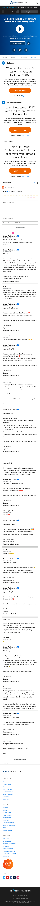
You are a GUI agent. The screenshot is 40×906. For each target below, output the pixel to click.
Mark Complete (17, 43)
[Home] (18, 4)
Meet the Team (7, 812)
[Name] (20, 218)
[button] (37, 2)
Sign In (8, 191)
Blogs (4, 827)
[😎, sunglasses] (16, 196)
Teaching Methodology (9, 851)
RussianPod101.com (23, 895)
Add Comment (20, 227)
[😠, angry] (19, 196)
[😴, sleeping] (36, 196)
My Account (6, 846)
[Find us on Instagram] (17, 877)
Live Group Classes (8, 791)
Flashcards (6, 786)
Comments (33, 57)
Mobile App (6, 799)
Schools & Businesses (9, 825)
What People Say (7, 815)
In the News (6, 820)
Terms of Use (24, 898)
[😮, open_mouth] (28, 198)
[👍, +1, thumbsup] (36, 198)
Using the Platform (8, 848)
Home (4, 782)
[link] (17, 11)
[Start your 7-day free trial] (8, 864)
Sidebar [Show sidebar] (29, 11)
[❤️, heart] (34, 198)
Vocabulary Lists (7, 789)
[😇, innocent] (34, 196)
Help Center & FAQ (8, 838)
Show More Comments (20, 759)
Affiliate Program (7, 830)
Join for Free (20, 90)
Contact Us (6, 856)
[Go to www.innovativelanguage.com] (20, 890)
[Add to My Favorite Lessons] (14, 50)
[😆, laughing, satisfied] (22, 196)
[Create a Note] (20, 50)
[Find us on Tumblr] (14, 877)
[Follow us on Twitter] (4, 877)
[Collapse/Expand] (20, 182)
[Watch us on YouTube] (7, 877)
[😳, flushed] (8, 196)
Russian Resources (8, 794)
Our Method (6, 807)
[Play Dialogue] (3, 63)
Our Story (5, 810)
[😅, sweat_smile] (25, 196)
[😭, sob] (31, 196)
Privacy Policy (16, 898)
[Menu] (2, 2)
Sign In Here (25, 96)
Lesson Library (5, 7)
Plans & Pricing (7, 817)
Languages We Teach (8, 822)
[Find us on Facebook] (11, 877)
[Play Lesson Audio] (20, 29)
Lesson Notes (23, 57)
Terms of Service (21, 902)
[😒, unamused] (13, 196)
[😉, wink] (28, 196)
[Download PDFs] (26, 50)
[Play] (3, 102)
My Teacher (6, 796)
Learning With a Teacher (9, 853)
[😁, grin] (10, 196)
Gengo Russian (13, 7)
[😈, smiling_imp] (31, 198)
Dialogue (4, 57)
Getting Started (7, 841)
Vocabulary (14, 57)
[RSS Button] (3, 187)
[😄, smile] (5, 196)
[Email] (20, 223)
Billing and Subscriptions (9, 843)
